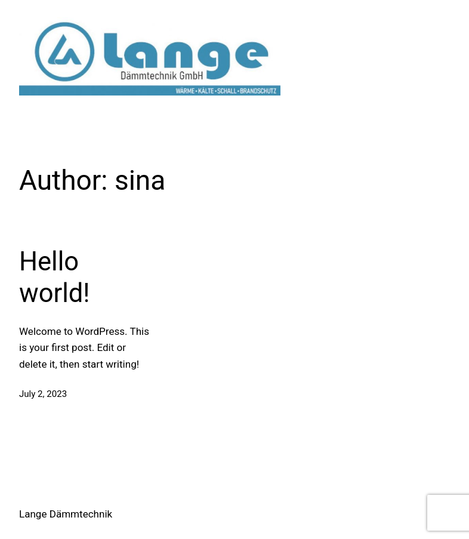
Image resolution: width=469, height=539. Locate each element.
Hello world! (54, 277)
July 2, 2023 (43, 394)
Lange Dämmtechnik (65, 514)
